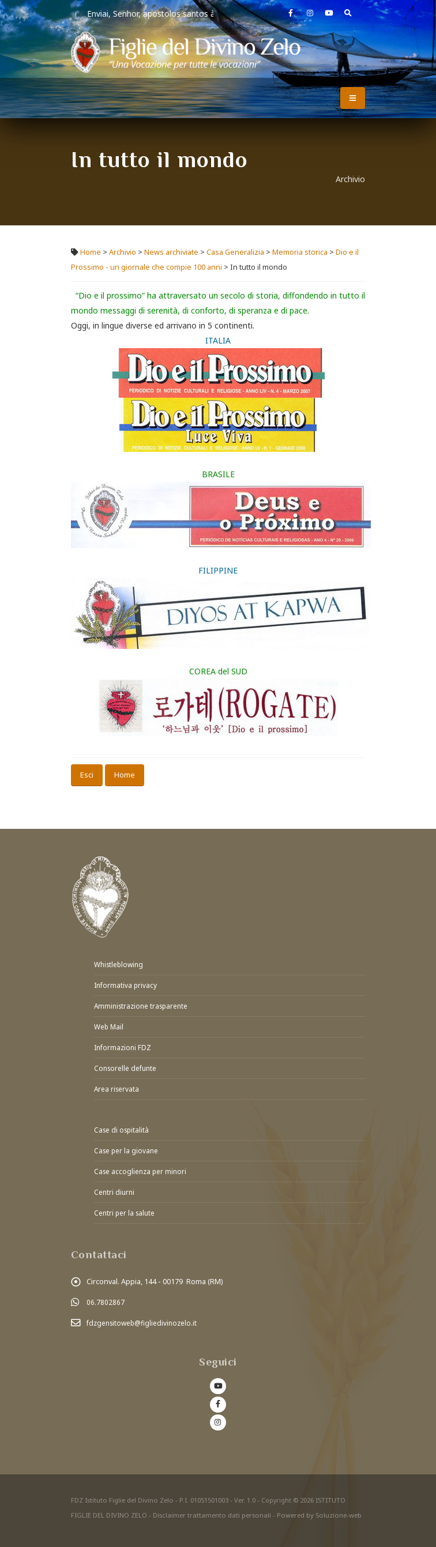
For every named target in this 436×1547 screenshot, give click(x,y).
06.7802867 (106, 1295)
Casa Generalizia (235, 252)
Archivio (123, 252)
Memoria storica (300, 252)
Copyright (276, 1492)
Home (90, 252)
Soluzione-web (338, 1507)
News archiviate (171, 252)
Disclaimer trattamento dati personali (212, 1507)
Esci (86, 774)
